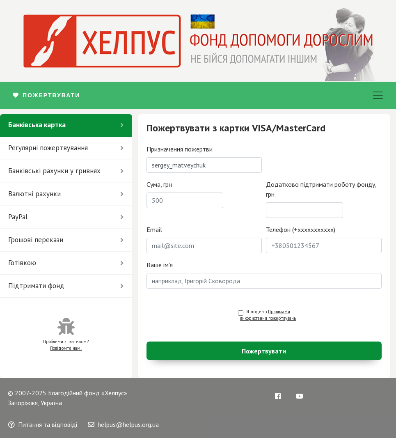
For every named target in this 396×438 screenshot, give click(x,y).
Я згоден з (268, 315)
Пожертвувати (264, 351)
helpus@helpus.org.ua (123, 424)
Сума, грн (159, 184)
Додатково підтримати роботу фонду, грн (321, 189)
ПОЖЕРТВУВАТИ (46, 95)
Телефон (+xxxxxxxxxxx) (300, 229)
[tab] (66, 125)
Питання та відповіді (42, 424)
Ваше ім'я (159, 265)
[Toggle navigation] (377, 95)
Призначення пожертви (179, 149)
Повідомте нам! (66, 348)
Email (154, 229)
